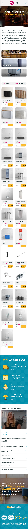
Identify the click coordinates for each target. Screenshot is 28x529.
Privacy (8, 510)
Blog (19, 513)
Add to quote (10, 104)
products (7, 83)
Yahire (14, 3)
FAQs (17, 510)
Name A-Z (20, 83)
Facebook (16, 517)
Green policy (13, 513)
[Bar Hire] (14, 54)
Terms (12, 510)
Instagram (20, 517)
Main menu (2, 3)
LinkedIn (25, 517)
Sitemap (22, 510)
